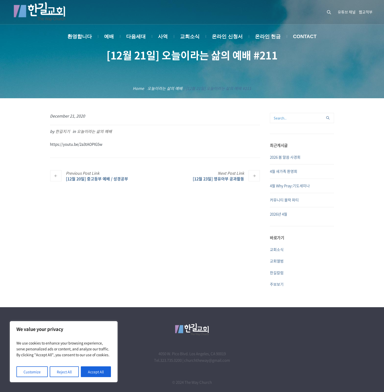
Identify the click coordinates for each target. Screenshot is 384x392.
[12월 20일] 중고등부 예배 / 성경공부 (97, 178)
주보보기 (277, 284)
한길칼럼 (277, 272)
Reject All (64, 371)
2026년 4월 (278, 214)
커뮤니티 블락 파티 (284, 200)
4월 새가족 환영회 (283, 171)
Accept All (96, 371)
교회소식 (277, 249)
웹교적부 (365, 12)
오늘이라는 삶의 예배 (164, 88)
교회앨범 (277, 261)
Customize (32, 371)
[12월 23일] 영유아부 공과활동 (218, 178)
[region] (64, 351)
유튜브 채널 (347, 12)
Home (138, 88)
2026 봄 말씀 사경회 (285, 157)
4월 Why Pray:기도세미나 (290, 185)
